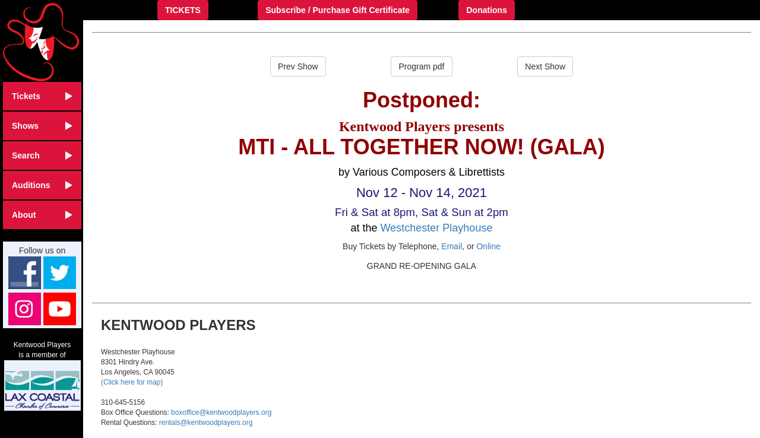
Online (488, 246)
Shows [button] (42, 126)
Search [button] (42, 155)
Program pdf (421, 66)
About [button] (42, 215)
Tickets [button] (42, 96)
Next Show (545, 66)
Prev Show (298, 66)
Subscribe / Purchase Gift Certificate (337, 10)
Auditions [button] (42, 185)
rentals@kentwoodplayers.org (205, 422)
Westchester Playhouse (437, 228)
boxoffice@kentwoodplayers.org (221, 412)
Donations (486, 10)
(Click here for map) (132, 382)
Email (451, 246)
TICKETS (183, 10)
